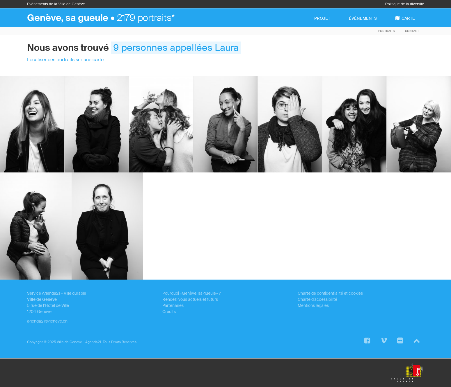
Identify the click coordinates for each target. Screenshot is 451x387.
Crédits (169, 311)
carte (405, 18)
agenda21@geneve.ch (47, 321)
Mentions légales (313, 305)
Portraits (386, 31)
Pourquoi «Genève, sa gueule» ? (191, 293)
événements (363, 18)
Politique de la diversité (404, 4)
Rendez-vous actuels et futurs (190, 299)
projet (322, 18)
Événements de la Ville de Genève (56, 4)
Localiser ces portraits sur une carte (65, 60)
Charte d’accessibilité (317, 299)
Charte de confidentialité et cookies (330, 293)
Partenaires (173, 305)
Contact (412, 31)
